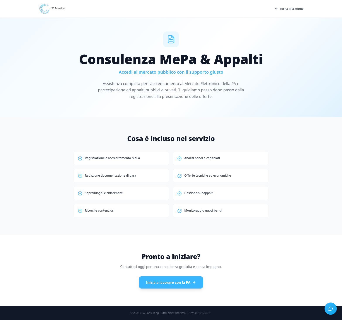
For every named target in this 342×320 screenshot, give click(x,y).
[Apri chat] (331, 309)
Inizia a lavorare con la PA (171, 282)
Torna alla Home (289, 9)
